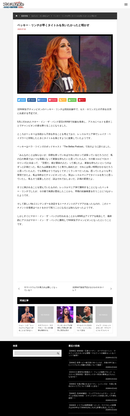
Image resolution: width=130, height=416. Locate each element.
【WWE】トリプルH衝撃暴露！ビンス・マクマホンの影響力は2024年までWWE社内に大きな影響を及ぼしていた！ (92, 406)
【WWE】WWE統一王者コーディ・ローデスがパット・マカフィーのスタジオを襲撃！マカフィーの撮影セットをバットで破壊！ (92, 353)
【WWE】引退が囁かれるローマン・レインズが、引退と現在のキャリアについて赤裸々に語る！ (92, 385)
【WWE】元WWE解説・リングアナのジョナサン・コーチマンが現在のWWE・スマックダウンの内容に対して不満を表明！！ (92, 395)
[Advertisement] (65, 258)
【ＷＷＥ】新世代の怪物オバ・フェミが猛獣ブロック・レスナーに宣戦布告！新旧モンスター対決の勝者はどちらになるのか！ (91, 374)
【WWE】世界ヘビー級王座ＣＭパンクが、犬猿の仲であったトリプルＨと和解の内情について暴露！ (92, 364)
